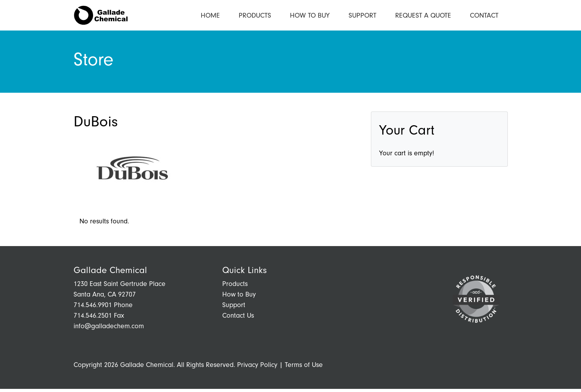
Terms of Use (304, 368)
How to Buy (310, 17)
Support (362, 17)
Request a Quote (423, 17)
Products (255, 17)
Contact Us (238, 319)
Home (210, 17)
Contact (484, 17)
